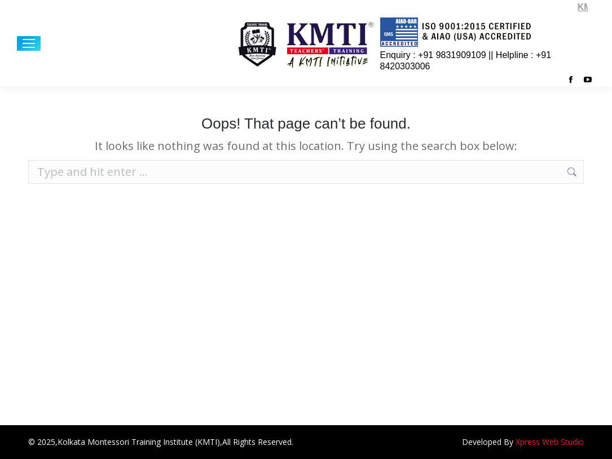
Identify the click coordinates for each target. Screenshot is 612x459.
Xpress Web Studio (550, 441)
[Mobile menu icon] (29, 43)
